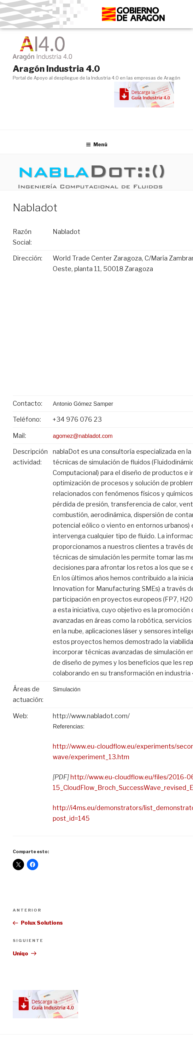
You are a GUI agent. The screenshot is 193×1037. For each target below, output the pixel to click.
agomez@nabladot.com (82, 436)
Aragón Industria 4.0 (56, 69)
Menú (96, 144)
